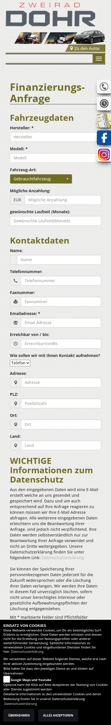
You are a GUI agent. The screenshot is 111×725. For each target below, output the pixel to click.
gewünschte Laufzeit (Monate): (40, 211)
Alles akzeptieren (58, 715)
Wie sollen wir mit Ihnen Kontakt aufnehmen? (55, 355)
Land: (15, 436)
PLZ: (14, 394)
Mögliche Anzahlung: (30, 190)
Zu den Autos (84, 48)
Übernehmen (19, 715)
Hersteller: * (22, 127)
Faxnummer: (22, 292)
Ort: (14, 415)
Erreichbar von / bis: (29, 334)
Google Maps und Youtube (31, 680)
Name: (16, 250)
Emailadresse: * (25, 313)
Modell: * (19, 148)
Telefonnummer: (26, 271)
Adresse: (18, 373)
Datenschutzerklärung (63, 557)
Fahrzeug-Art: (23, 169)
